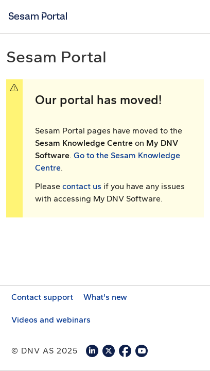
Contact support (42, 297)
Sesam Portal (37, 16)
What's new (105, 297)
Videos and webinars (51, 320)
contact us (81, 186)
